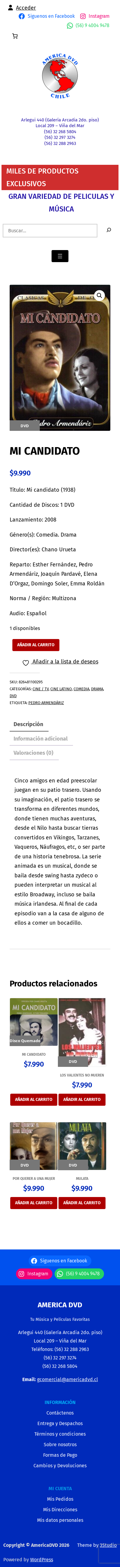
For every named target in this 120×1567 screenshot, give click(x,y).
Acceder (26, 8)
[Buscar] (108, 230)
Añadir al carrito (36, 644)
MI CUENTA (60, 1488)
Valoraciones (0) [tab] (33, 753)
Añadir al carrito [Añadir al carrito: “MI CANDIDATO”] (33, 1099)
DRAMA (97, 689)
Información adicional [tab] (41, 738)
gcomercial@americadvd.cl (67, 1379)
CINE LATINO (61, 689)
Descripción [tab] (28, 724)
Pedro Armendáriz (46, 702)
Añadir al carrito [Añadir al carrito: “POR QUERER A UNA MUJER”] (33, 1202)
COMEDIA (81, 689)
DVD (13, 696)
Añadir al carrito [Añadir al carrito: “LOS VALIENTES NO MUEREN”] (82, 1099)
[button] (99, 295)
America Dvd (60, 1305)
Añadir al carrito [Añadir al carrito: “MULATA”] (82, 1202)
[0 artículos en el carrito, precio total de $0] (15, 36)
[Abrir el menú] (60, 256)
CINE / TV (41, 689)
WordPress (41, 1559)
